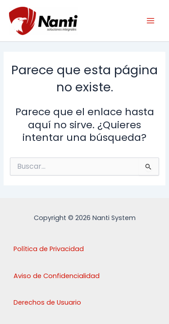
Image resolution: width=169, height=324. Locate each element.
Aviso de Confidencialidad (57, 275)
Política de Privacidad (49, 248)
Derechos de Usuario (47, 302)
